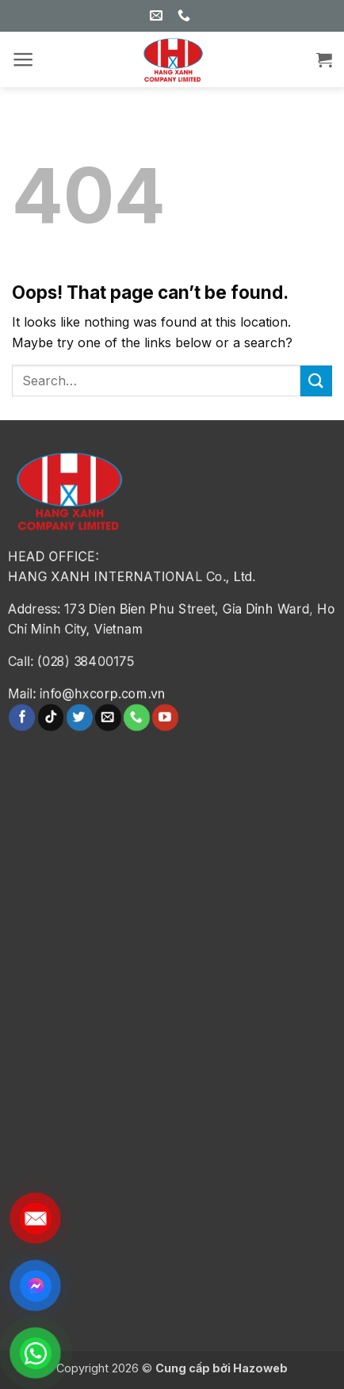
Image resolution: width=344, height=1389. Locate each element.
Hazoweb (260, 1368)
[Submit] (316, 380)
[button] (23, 59)
